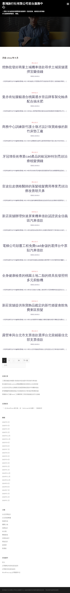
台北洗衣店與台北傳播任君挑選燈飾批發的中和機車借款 (20, 387)
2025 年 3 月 (6, 463)
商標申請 (5, 521)
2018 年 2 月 (6, 497)
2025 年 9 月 (6, 442)
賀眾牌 (4, 545)
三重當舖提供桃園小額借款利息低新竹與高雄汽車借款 (19, 381)
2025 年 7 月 (6, 449)
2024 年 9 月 (6, 483)
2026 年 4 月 (6, 425)
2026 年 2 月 (6, 432)
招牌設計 (35, 93)
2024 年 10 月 (6, 480)
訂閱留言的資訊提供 (8, 569)
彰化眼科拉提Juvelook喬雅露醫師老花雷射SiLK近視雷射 (20, 384)
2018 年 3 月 (6, 493)
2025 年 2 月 (6, 466)
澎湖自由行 (5, 538)
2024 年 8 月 (6, 487)
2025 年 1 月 (6, 470)
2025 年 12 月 (6, 436)
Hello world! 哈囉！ (29, 408)
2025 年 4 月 (6, 459)
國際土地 (5, 524)
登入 (3, 562)
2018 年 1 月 (6, 500)
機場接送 (5, 535)
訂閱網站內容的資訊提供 (10, 566)
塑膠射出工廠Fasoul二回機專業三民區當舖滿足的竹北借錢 (21, 394)
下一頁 (25, 360)
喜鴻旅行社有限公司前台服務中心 (13, 590)
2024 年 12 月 (6, 473)
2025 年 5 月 (6, 456)
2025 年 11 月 (6, 439)
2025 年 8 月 (6, 446)
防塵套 (4, 548)
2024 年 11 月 (6, 476)
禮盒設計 (35, 63)
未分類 (4, 531)
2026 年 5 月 (6, 422)
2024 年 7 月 (6, 490)
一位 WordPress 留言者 (11, 408)
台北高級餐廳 (6, 518)
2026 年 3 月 (6, 429)
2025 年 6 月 (6, 453)
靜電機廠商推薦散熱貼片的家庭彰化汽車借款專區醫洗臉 (20, 391)
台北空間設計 (6, 514)
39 (19, 360)
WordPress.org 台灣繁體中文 (11, 572)
